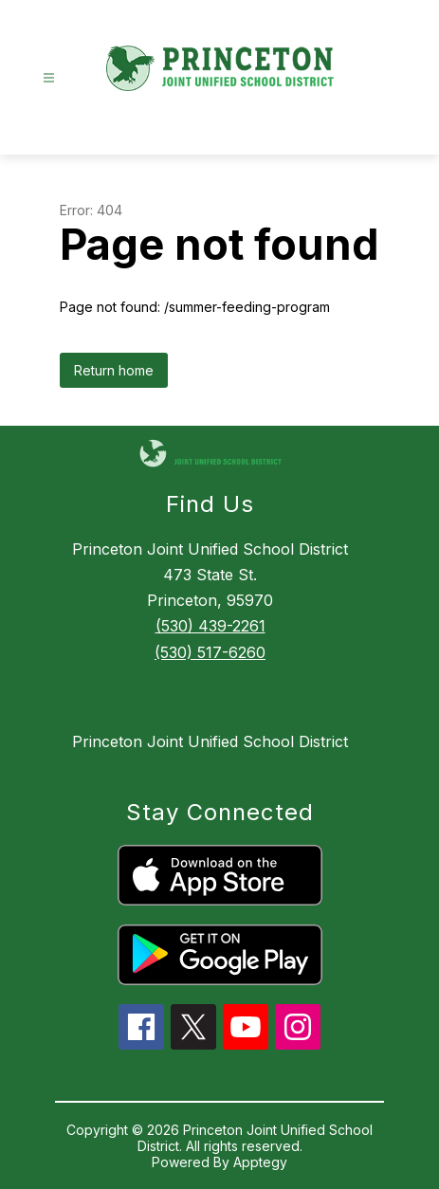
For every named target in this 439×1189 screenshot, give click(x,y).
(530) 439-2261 (210, 625)
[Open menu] (49, 78)
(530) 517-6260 (210, 652)
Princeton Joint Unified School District (210, 741)
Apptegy (260, 1162)
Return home (114, 370)
